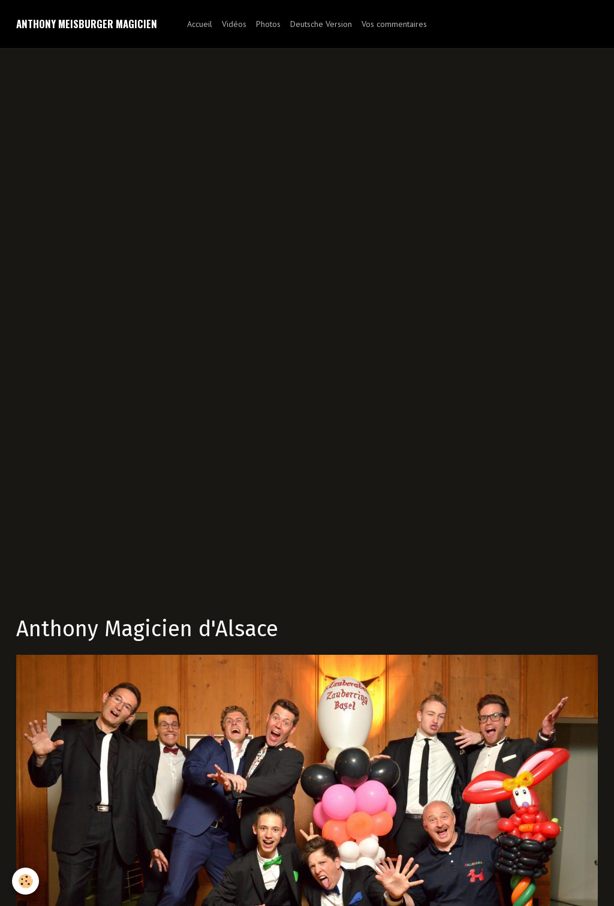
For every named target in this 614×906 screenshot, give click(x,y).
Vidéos (234, 24)
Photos (268, 24)
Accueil (199, 24)
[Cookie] (25, 881)
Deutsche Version (321, 24)
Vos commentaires (394, 24)
